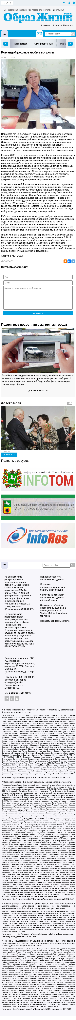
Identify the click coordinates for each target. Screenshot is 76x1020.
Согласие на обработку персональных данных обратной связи (52, 602)
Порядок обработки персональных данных (52, 582)
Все (69, 407)
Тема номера (20, 43)
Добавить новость (38, 395)
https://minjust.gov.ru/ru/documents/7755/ (31, 782)
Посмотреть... (9, 459)
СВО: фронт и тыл (43, 43)
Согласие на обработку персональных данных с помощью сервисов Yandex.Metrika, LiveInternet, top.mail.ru (54, 615)
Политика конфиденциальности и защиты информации (52, 591)
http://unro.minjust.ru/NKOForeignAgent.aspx (32, 903)
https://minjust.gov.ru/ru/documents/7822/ (31, 1013)
